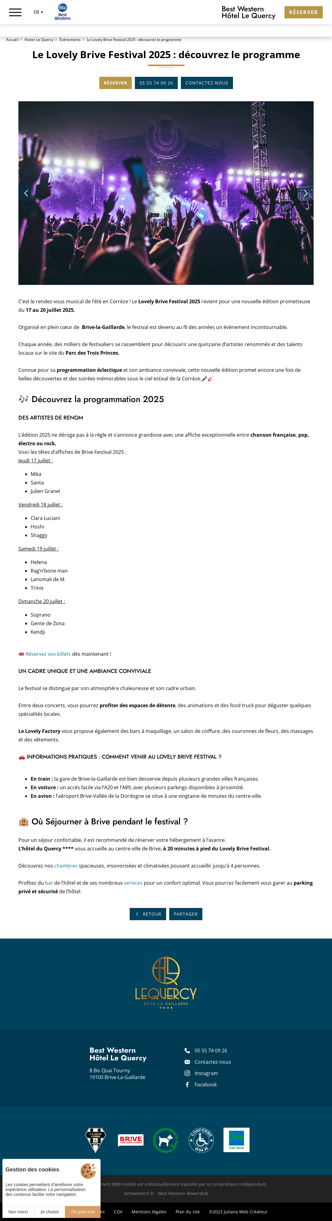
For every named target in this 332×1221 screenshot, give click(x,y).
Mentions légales (149, 1212)
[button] (26, 196)
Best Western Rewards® (183, 1193)
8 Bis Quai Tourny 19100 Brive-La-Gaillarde (117, 1074)
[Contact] (214, 1062)
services (133, 885)
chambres (66, 868)
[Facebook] (214, 1084)
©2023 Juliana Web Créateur (238, 1212)
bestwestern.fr (139, 1193)
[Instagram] (214, 1073)
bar (49, 885)
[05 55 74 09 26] (214, 1050)
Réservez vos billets (48, 656)
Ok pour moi (82, 1211)
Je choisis (49, 1211)
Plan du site (188, 1212)
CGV (118, 1212)
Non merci (18, 1211)
